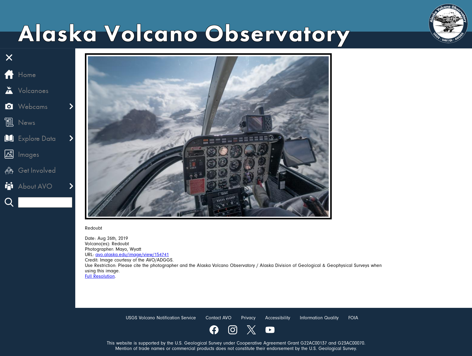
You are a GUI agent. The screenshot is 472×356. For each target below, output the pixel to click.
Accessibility (277, 317)
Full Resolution (100, 276)
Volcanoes (33, 90)
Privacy (248, 317)
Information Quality (319, 317)
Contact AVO (218, 317)
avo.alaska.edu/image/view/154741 (132, 254)
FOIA (353, 317)
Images (28, 154)
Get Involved (37, 170)
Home (27, 74)
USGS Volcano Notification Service (161, 317)
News (26, 122)
